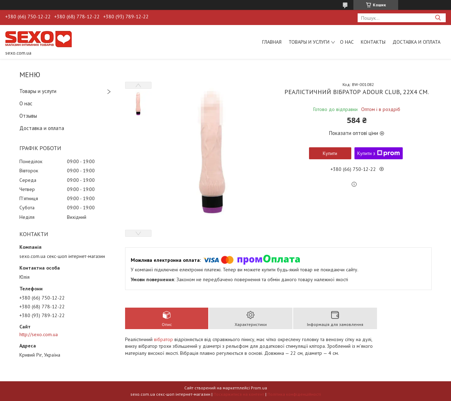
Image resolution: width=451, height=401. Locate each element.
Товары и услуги (309, 42)
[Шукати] (438, 17)
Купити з (378, 153)
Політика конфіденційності (294, 394)
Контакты (373, 42)
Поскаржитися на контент (239, 394)
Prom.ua (259, 387)
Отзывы (28, 115)
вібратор (163, 339)
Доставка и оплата (416, 42)
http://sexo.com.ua (38, 334)
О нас (347, 42)
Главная (272, 42)
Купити (330, 153)
